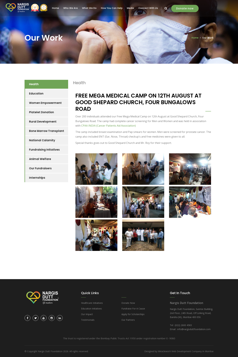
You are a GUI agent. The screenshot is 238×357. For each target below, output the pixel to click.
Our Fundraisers (40, 168)
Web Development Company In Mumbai (192, 351)
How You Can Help (112, 8)
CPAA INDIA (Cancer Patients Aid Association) (108, 125)
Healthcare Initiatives (92, 302)
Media (131, 8)
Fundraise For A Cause (133, 308)
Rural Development (43, 122)
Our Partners (128, 319)
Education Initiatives (91, 308)
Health (34, 84)
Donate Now (128, 302)
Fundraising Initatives (44, 150)
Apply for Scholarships (133, 314)
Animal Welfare (40, 159)
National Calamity (42, 140)
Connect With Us (148, 8)
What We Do (90, 8)
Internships (37, 178)
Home (55, 8)
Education (36, 93)
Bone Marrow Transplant (46, 131)
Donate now (185, 8)
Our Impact (87, 314)
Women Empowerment (45, 103)
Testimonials (87, 319)
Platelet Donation (41, 112)
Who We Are (71, 8)
